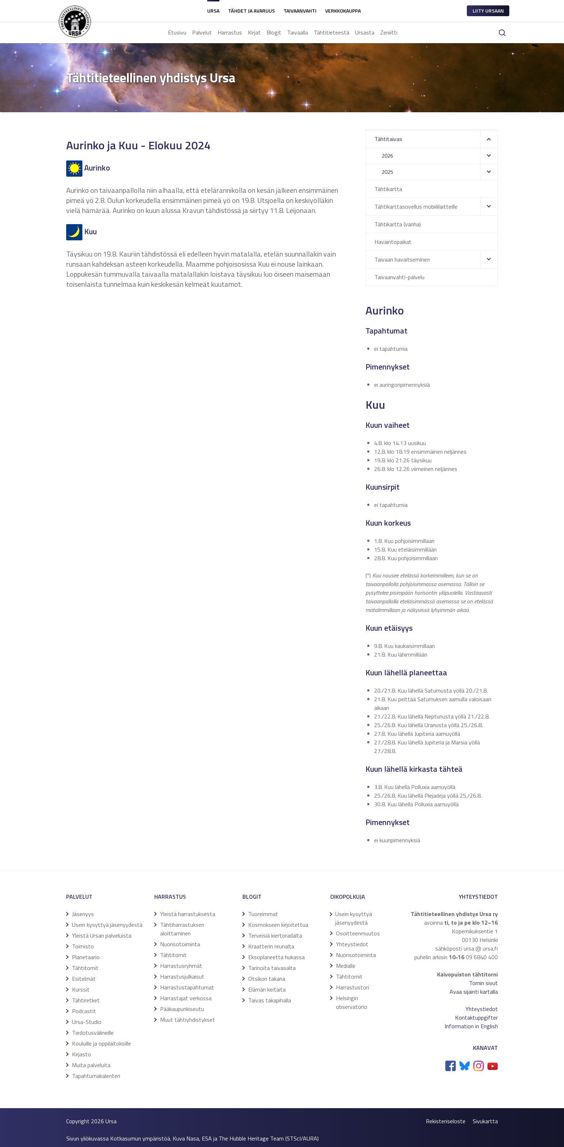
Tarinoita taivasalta (272, 968)
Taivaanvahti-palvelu (399, 277)
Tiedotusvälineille (93, 1032)
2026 (387, 155)
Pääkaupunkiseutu (182, 1009)
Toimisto (83, 946)
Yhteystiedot (352, 944)
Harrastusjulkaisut (182, 976)
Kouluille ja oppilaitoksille (101, 1043)
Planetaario (86, 957)
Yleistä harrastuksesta (187, 914)
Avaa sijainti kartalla (474, 991)
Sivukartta (485, 1121)
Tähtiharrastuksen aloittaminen (182, 929)
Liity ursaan (488, 10)
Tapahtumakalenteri (96, 1075)
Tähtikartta (388, 189)
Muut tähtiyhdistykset (187, 1019)
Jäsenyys (83, 914)
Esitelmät (84, 978)
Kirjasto (81, 1054)
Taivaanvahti (300, 10)
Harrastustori (352, 987)
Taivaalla (297, 32)
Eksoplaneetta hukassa (276, 957)
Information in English (471, 1026)
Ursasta (364, 32)
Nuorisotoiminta (180, 944)
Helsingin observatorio (351, 1002)
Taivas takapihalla (269, 1000)
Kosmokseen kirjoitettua (278, 924)
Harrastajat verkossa (186, 998)
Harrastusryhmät (181, 965)
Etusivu (177, 32)
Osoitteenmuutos (358, 933)
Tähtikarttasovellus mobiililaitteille (416, 206)
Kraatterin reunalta (271, 946)
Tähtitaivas (388, 139)
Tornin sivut (483, 983)
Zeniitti (388, 32)
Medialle (345, 965)
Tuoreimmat (263, 914)
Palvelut (202, 32)
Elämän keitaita (267, 989)
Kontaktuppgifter (476, 1017)
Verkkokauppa (343, 10)
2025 (387, 172)
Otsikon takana (266, 978)
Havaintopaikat (392, 241)
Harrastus (230, 32)
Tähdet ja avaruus (251, 10)
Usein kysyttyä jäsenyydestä (107, 924)
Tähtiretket (86, 1000)
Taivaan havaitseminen (402, 259)
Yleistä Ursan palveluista (101, 935)
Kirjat (254, 32)
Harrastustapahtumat (187, 987)
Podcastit (84, 1011)
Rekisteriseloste (445, 1121)
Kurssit (81, 989)
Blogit (274, 32)
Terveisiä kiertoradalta (275, 935)
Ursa (213, 10)
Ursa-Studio (86, 1021)
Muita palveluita (91, 1065)
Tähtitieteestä (331, 32)
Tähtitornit (85, 968)
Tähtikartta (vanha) (397, 224)
